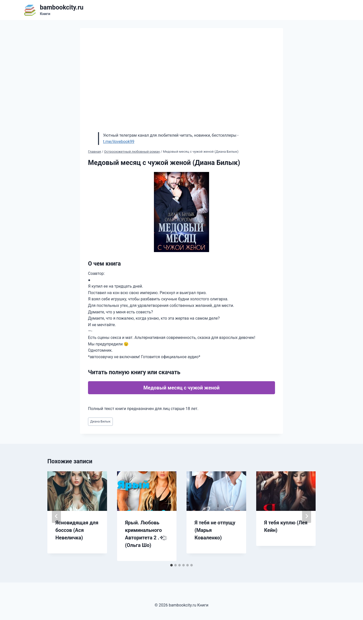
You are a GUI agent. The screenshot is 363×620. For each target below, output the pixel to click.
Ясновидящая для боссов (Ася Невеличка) (76, 530)
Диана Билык (100, 421)
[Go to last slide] (56, 516)
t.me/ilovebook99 (118, 141)
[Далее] (306, 516)
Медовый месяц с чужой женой (181, 388)
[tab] (171, 565)
